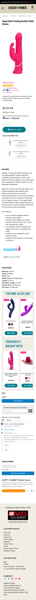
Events (6, 564)
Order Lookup (8, 539)
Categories (5, 16)
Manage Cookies (9, 551)
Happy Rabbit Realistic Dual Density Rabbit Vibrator (11, 375)
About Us (7, 535)
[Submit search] (30, 411)
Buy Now (11, 333)
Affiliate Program (9, 583)
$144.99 (11, 380)
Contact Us (7, 537)
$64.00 (28, 381)
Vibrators (13, 16)
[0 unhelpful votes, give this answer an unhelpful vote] (6, 450)
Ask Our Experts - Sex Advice (14, 566)
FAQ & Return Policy (11, 548)
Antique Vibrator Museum (12, 585)
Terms (6, 546)
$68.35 (28, 327)
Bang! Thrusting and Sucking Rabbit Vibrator (28, 321)
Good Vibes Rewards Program (14, 590)
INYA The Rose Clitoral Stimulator (28, 374)
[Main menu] (2, 8)
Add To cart (14, 129)
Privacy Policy (8, 544)
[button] (9, 324)
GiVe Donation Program (12, 588)
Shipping (7, 542)
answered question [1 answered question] (14, 90)
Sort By (3, 420)
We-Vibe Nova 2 (11, 321)
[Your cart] (32, 8)
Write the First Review (18, 473)
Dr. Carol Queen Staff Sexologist (15, 569)
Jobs (5, 595)
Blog (5, 562)
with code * (18, 2)
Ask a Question (7, 92)
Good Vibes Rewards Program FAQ (16, 592)
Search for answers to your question (15, 407)
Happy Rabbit (14, 257)
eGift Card (7, 533)
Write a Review (13, 88)
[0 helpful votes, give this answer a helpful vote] (6, 445)
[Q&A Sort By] (13, 420)
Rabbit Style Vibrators (25, 16)
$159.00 (11, 328)
